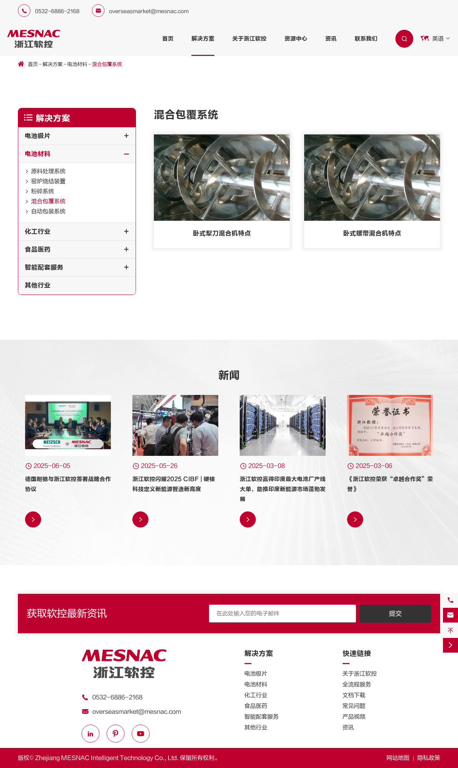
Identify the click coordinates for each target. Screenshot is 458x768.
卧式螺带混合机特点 (372, 233)
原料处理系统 (48, 171)
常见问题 (353, 706)
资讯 (331, 38)
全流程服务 (356, 684)
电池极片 (37, 136)
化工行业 (37, 231)
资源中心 (295, 38)
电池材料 (77, 64)
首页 (168, 38)
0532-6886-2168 (57, 11)
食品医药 (37, 249)
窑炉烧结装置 (48, 181)
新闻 (229, 375)
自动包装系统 (48, 211)
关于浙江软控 (249, 38)
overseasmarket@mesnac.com (149, 11)
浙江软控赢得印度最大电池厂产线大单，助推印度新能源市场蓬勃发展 (283, 489)
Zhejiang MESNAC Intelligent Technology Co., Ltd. (107, 758)
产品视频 (353, 717)
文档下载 (353, 695)
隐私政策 (428, 758)
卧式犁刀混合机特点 (222, 233)
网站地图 (397, 758)
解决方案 (202, 38)
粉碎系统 (42, 191)
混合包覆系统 (107, 64)
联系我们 (366, 38)
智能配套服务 (44, 267)
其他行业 (37, 285)
